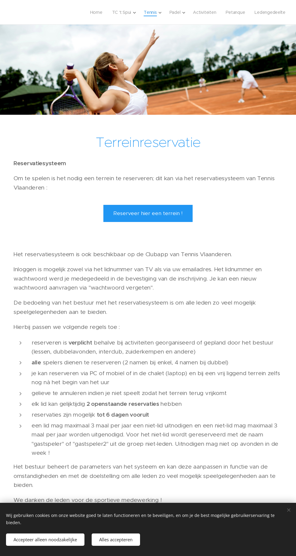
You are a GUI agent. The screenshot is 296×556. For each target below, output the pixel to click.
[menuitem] (94, 12)
